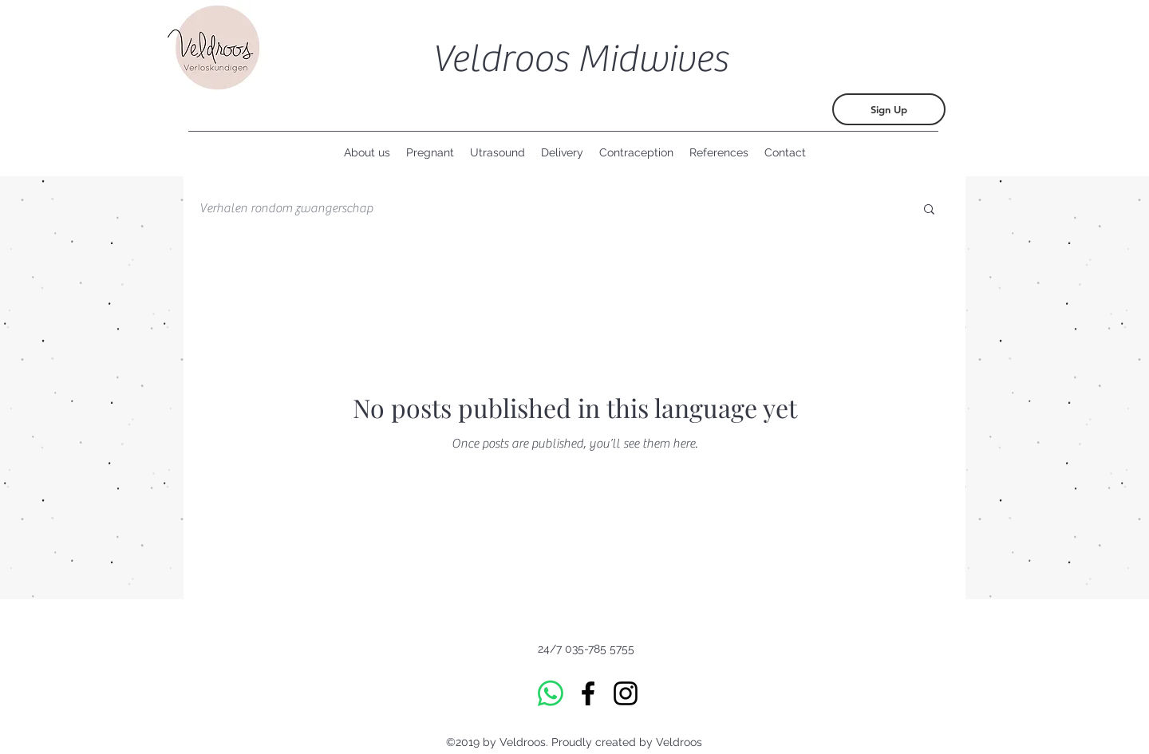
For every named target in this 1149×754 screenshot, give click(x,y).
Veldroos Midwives (580, 59)
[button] (929, 210)
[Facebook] (588, 693)
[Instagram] (626, 693)
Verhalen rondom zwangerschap (286, 208)
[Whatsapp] (551, 693)
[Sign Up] (889, 109)
